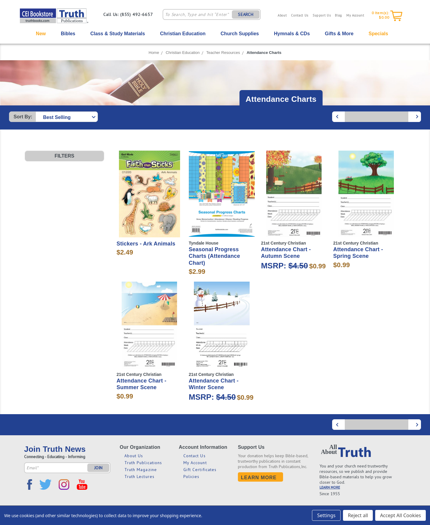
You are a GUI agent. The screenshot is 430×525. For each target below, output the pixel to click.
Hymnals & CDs (292, 33)
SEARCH (246, 14)
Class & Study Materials (117, 33)
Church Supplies (240, 33)
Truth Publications (143, 462)
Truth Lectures (139, 476)
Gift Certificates (200, 469)
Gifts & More (339, 33)
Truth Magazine (140, 469)
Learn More (259, 477)
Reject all (358, 515)
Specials (378, 33)
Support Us (322, 15)
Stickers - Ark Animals (146, 244)
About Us (133, 455)
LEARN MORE (329, 487)
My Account (355, 15)
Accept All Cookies (400, 515)
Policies (191, 476)
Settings (326, 515)
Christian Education (182, 33)
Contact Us (299, 15)
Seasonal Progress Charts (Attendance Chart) (214, 256)
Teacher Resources (223, 52)
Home (154, 52)
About (282, 15)
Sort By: (23, 116)
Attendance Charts (264, 52)
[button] (64, 156)
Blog (338, 15)
